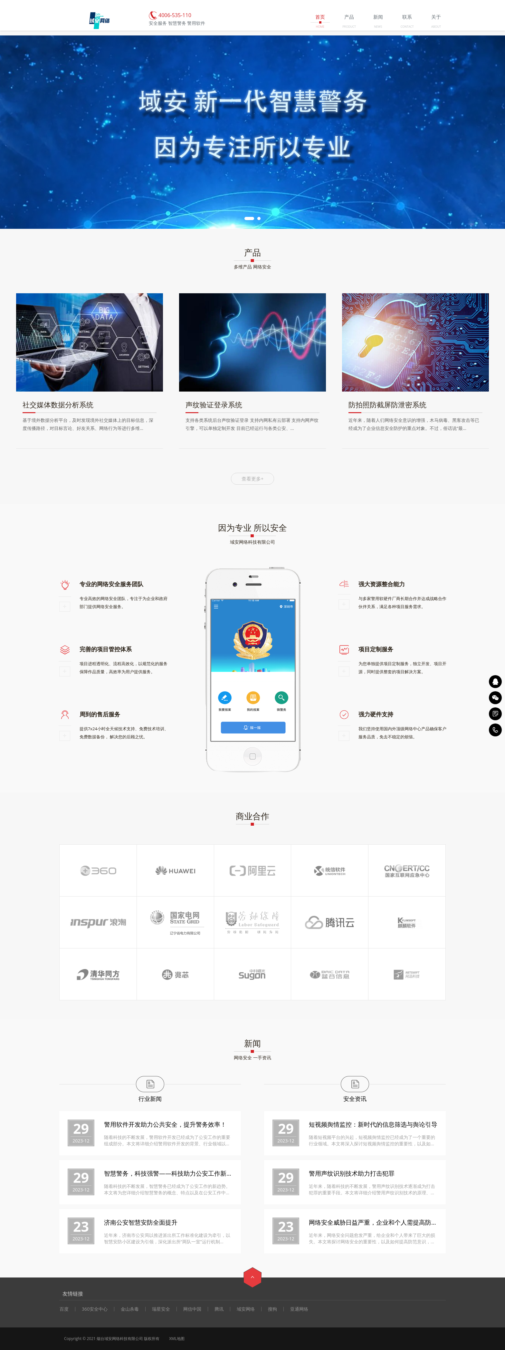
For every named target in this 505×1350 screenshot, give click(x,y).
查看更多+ (253, 478)
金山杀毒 (130, 1309)
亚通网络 (299, 1309)
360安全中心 (95, 1309)
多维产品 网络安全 (252, 267)
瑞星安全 (161, 1309)
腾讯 (219, 1309)
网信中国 (192, 1309)
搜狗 (272, 1309)
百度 (64, 1309)
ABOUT (436, 26)
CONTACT (407, 26)
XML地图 (177, 1338)
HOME (320, 26)
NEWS (378, 26)
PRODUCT (349, 26)
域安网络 (246, 1309)
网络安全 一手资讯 (252, 1057)
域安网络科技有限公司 (252, 542)
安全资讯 (355, 1098)
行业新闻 (150, 1098)
